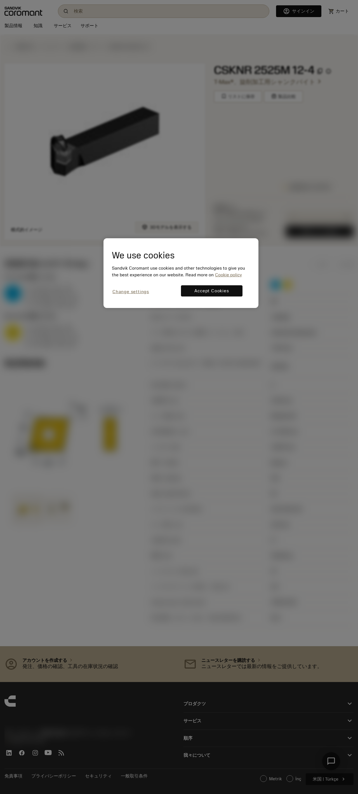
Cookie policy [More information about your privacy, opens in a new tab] (228, 275)
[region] (180, 273)
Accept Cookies (211, 291)
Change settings (130, 292)
